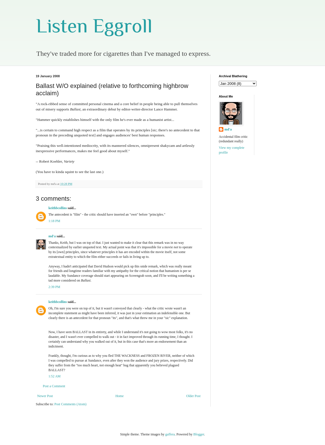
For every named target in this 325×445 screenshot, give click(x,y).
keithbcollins (57, 208)
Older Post (193, 396)
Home (119, 396)
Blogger (198, 434)
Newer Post (45, 396)
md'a (52, 236)
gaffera (170, 434)
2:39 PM (54, 287)
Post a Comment (54, 386)
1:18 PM (54, 221)
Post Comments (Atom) (70, 404)
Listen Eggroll (94, 26)
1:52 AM (54, 376)
